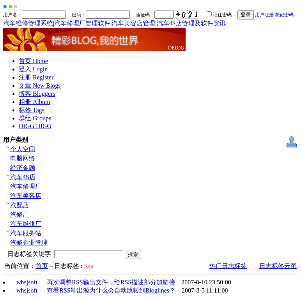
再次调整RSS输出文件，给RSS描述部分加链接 (111, 282)
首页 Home (33, 61)
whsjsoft (26, 282)
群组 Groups (35, 118)
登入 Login (33, 69)
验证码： (155, 15)
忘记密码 (284, 15)
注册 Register (36, 77)
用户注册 (264, 15)
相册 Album (34, 102)
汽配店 (19, 205)
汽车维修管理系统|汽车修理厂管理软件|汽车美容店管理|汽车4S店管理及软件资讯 (114, 23)
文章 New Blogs (40, 85)
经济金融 (22, 167)
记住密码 (216, 15)
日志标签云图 (278, 266)
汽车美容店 (25, 195)
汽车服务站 (25, 233)
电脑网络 (22, 158)
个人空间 (22, 149)
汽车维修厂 (25, 223)
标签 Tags (31, 110)
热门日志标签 (228, 266)
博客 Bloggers (37, 93)
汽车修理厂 (25, 186)
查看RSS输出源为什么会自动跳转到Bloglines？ (111, 290)
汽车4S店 (22, 177)
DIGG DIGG (35, 126)
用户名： (34, 15)
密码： (98, 15)
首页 (41, 266)
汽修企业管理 (29, 242)
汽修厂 (19, 214)
